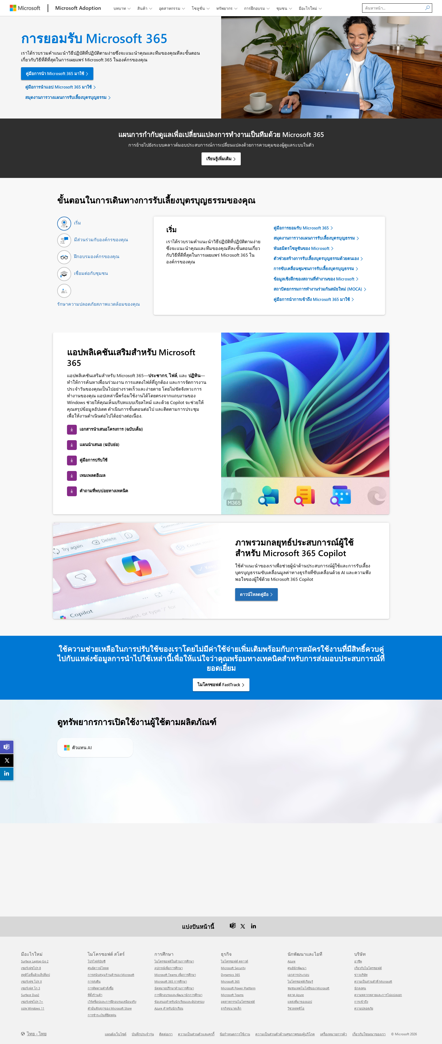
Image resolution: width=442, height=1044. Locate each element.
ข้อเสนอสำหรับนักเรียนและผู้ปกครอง (179, 1001)
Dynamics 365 (230, 975)
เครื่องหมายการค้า (333, 1034)
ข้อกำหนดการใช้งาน (235, 1034)
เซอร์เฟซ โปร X (31, 981)
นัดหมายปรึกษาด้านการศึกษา (174, 988)
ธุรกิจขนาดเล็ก (231, 1008)
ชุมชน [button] (284, 8)
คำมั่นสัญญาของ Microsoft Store (110, 1008)
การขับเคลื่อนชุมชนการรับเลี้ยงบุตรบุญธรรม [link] (314, 268)
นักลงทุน (360, 988)
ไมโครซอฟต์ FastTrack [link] (219, 684)
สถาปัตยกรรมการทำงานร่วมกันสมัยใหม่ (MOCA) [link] (318, 289)
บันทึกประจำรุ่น (143, 1034)
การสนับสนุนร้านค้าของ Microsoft (111, 975)
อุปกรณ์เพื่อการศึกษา (168, 968)
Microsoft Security (233, 968)
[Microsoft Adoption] (78, 8)
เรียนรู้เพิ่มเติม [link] (219, 158)
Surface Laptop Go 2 (34, 961)
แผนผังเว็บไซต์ (115, 1034)
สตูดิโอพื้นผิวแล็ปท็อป (35, 975)
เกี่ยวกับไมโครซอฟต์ (368, 968)
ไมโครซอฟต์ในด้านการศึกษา (174, 961)
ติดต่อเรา (166, 1034)
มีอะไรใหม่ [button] (311, 8)
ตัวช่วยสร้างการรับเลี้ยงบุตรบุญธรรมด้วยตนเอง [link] (316, 258)
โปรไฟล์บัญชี (96, 961)
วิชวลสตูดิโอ (296, 1008)
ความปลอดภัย (363, 1008)
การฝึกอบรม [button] (257, 8)
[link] (7, 747)
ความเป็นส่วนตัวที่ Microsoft (373, 981)
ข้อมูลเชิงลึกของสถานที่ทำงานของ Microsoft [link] (314, 279)
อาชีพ (358, 961)
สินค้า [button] (145, 8)
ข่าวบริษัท (360, 975)
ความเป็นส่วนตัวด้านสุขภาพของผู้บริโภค (285, 1034)
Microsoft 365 (230, 981)
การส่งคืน (94, 981)
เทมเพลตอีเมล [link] (92, 475)
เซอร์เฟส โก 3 (30, 988)
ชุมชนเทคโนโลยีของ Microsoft (308, 988)
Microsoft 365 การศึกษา (170, 981)
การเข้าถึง (361, 1001)
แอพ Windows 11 (32, 1008)
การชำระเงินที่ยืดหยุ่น (102, 1015)
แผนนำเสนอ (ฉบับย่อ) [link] (99, 444)
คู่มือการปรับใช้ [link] (93, 460)
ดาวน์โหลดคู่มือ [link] (254, 594)
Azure (291, 961)
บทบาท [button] (123, 8)
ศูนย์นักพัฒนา (297, 968)
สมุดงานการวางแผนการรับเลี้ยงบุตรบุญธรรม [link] (66, 97)
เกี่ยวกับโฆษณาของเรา (369, 1034)
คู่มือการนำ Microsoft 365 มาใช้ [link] (55, 73)
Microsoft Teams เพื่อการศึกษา (175, 975)
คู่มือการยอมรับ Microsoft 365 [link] (301, 228)
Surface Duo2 (30, 995)
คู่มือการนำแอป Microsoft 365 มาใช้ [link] (58, 87)
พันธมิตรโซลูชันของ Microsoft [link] (301, 248)
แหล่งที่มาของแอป (300, 1001)
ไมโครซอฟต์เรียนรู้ (300, 981)
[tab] (69, 224)
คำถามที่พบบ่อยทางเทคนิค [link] (104, 490)
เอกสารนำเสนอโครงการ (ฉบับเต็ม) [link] (111, 429)
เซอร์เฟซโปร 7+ (32, 1001)
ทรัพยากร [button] (227, 8)
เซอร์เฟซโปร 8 (31, 968)
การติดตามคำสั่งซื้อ (101, 988)
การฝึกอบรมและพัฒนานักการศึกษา (178, 995)
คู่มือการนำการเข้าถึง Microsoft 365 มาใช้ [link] (312, 299)
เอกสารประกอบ (298, 975)
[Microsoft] (25, 8)
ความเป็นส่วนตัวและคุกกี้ (196, 1034)
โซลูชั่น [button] (201, 8)
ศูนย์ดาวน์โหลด (98, 968)
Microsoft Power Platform (238, 988)
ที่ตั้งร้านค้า (95, 995)
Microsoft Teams (232, 995)
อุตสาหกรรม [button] (172, 8)
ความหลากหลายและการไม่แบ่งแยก (378, 995)
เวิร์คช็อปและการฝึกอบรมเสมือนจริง (112, 1001)
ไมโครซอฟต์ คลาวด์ (234, 961)
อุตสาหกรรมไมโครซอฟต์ (238, 1001)
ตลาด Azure (296, 995)
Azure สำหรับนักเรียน (168, 1008)
